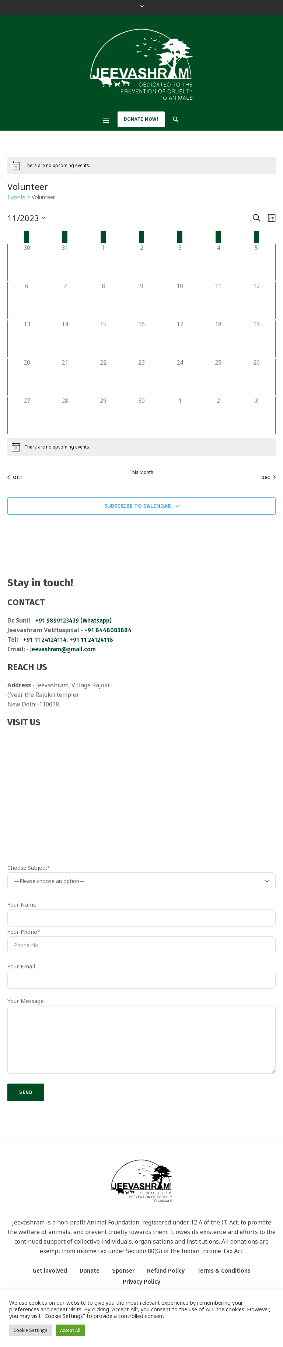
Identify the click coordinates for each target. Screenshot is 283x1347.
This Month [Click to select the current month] (141, 472)
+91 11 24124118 (91, 639)
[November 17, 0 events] (180, 339)
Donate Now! (141, 119)
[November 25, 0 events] (218, 377)
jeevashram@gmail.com (63, 649)
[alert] (141, 165)
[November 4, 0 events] (218, 262)
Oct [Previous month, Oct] (14, 477)
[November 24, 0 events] (180, 377)
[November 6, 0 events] (27, 300)
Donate (89, 1270)
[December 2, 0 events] (218, 415)
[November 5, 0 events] (256, 262)
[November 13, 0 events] (27, 339)
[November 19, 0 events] (256, 339)
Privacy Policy (141, 1281)
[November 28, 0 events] (65, 415)
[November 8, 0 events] (103, 300)
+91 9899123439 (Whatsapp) (73, 620)
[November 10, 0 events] (180, 300)
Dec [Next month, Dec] (268, 477)
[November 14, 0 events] (65, 339)
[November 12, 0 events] (256, 300)
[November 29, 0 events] (103, 415)
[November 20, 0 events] (27, 377)
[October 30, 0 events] (27, 262)
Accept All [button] (70, 1330)
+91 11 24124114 (45, 639)
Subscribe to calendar (137, 505)
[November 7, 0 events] (65, 300)
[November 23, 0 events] (141, 377)
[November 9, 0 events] (141, 300)
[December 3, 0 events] (256, 415)
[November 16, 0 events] (141, 339)
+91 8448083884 (108, 630)
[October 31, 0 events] (65, 262)
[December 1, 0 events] (180, 415)
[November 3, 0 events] (180, 262)
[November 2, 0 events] (141, 262)
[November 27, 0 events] (27, 415)
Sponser (123, 1270)
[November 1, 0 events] (103, 262)
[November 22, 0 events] (103, 377)
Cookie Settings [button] (31, 1330)
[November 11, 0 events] (218, 300)
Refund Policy (166, 1270)
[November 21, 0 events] (65, 377)
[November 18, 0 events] (218, 339)
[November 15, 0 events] (103, 339)
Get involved (49, 1270)
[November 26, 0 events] (256, 377)
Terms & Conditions (224, 1270)
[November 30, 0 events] (141, 415)
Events (16, 197)
